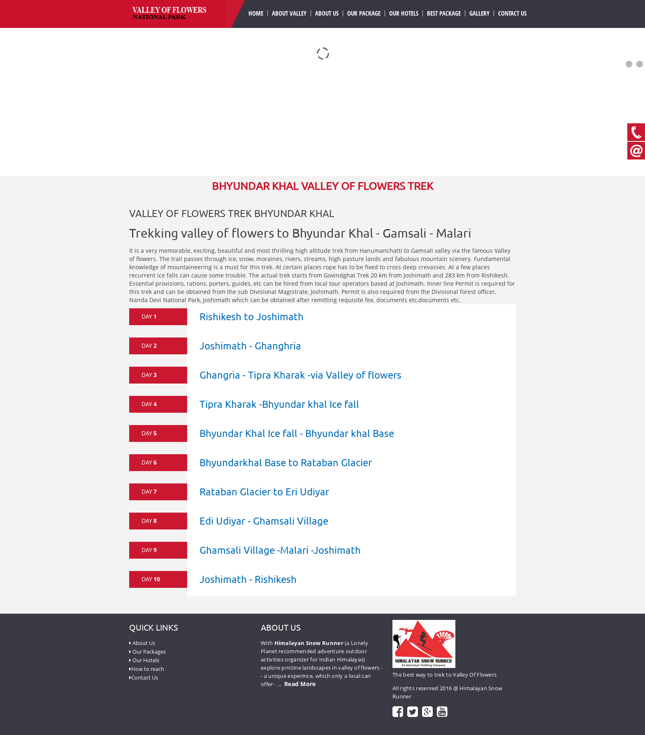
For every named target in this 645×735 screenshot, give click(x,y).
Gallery (479, 13)
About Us (142, 643)
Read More (300, 684)
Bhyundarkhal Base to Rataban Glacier (286, 462)
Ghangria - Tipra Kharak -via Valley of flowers (300, 375)
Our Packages (147, 651)
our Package (364, 13)
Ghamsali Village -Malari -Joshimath (280, 550)
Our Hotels (403, 13)
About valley (289, 13)
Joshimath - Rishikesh (248, 579)
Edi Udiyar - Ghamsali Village (264, 521)
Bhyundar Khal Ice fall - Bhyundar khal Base (297, 433)
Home (255, 13)
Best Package (444, 13)
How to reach (146, 669)
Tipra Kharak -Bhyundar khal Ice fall (279, 404)
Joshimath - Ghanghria (250, 345)
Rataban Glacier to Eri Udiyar (264, 491)
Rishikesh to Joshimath (252, 316)
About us (327, 13)
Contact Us (512, 13)
